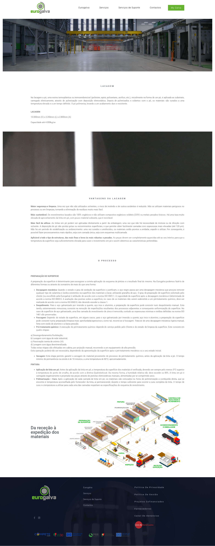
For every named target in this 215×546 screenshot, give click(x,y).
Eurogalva (84, 7)
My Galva (176, 7)
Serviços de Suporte (129, 7)
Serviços (104, 7)
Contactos (155, 7)
